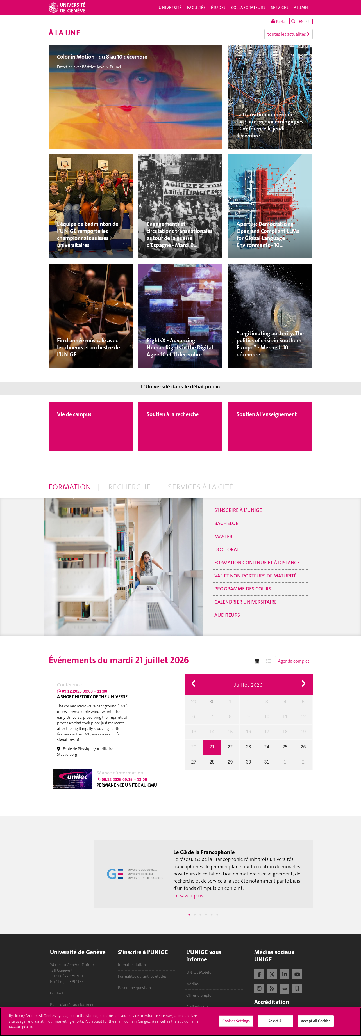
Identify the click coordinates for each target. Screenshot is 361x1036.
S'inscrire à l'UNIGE (238, 510)
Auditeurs (227, 615)
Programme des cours (242, 588)
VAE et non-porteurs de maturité (255, 575)
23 (248, 746)
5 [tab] (211, 915)
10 (266, 716)
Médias (192, 983)
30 (212, 701)
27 (193, 762)
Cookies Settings (236, 1023)
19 (303, 731)
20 (193, 746)
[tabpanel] (203, 874)
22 (230, 746)
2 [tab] (194, 915)
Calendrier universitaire (245, 602)
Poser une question (134, 987)
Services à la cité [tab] (200, 487)
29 (193, 701)
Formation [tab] (70, 487)
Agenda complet (293, 661)
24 (266, 746)
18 (285, 731)
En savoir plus (188, 895)
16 (248, 731)
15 (230, 731)
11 (285, 716)
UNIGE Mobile (198, 972)
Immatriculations (132, 964)
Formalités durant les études (142, 976)
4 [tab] (206, 915)
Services (280, 7)
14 (212, 731)
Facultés (196, 7)
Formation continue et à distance (257, 562)
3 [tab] (200, 915)
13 (193, 731)
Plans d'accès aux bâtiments (73, 1004)
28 (212, 762)
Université (170, 7)
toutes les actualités (288, 34)
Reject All (275, 1023)
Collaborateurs (248, 7)
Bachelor (226, 523)
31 (266, 762)
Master (223, 536)
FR (307, 21)
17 (266, 731)
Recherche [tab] (129, 487)
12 (303, 716)
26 (303, 746)
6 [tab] (217, 915)
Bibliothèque (197, 1006)
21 (212, 746)
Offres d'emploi (199, 995)
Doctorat (226, 549)
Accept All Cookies (315, 1023)
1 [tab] (189, 915)
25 (285, 746)
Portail (279, 21)
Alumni (302, 7)
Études (218, 7)
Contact (56, 993)
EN (301, 21)
